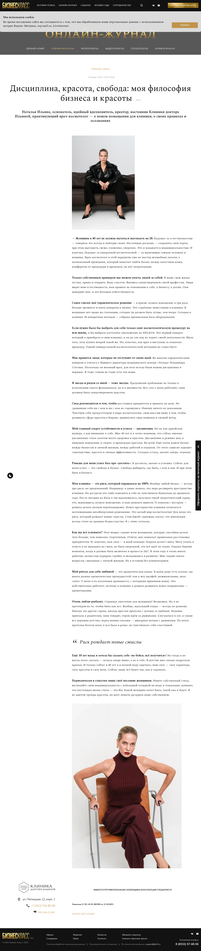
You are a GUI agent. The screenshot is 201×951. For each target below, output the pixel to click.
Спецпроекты (139, 48)
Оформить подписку (131, 935)
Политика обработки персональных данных (66, 944)
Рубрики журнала (62, 48)
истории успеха (46, 5)
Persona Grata (101, 69)
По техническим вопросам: (141, 944)
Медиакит (77, 935)
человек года (101, 5)
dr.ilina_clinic (46, 912)
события (85, 5)
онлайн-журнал (68, 5)
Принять (184, 25)
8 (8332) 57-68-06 (187, 944)
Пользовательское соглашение (103, 944)
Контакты (102, 938)
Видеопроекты (114, 48)
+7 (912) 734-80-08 (43, 906)
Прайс (76, 938)
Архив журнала (165, 48)
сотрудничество (122, 5)
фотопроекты (89, 48)
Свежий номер (35, 48)
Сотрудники (52, 938)
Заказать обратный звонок (134, 938)
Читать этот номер (83, 913)
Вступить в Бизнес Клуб (183, 5)
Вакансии (102, 935)
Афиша (50, 935)
